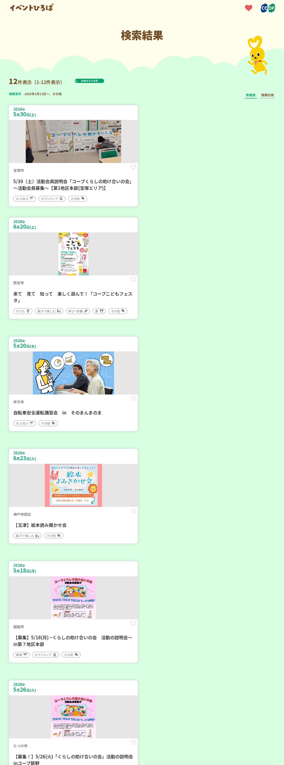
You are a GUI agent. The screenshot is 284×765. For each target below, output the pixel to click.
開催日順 (267, 95)
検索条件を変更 (100, 80)
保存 (83, 171)
